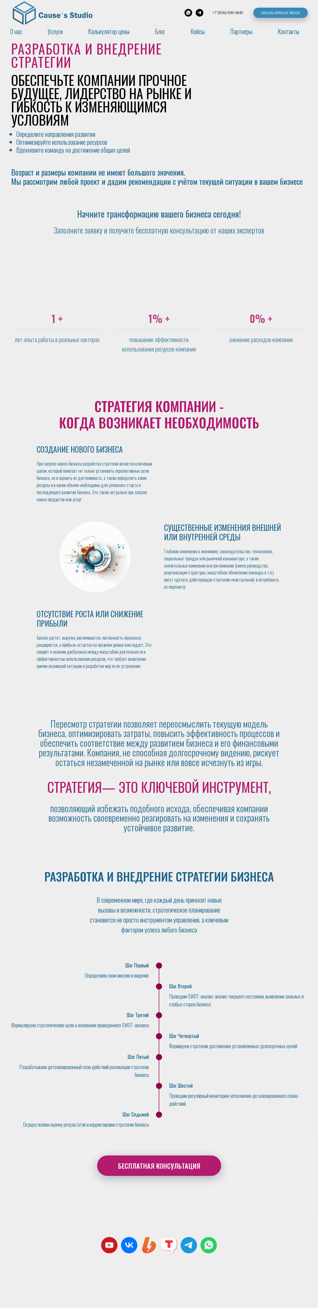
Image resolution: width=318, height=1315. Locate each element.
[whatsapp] (209, 1252)
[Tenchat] (169, 1252)
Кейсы (198, 31)
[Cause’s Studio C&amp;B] (189, 1252)
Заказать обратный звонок (280, 12)
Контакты (288, 31)
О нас (16, 31)
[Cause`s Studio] (129, 1252)
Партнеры (241, 31)
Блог (160, 31)
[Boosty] (149, 1252)
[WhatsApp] (188, 13)
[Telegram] (199, 13)
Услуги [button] (55, 31)
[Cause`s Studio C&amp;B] (109, 1252)
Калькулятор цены (108, 31)
